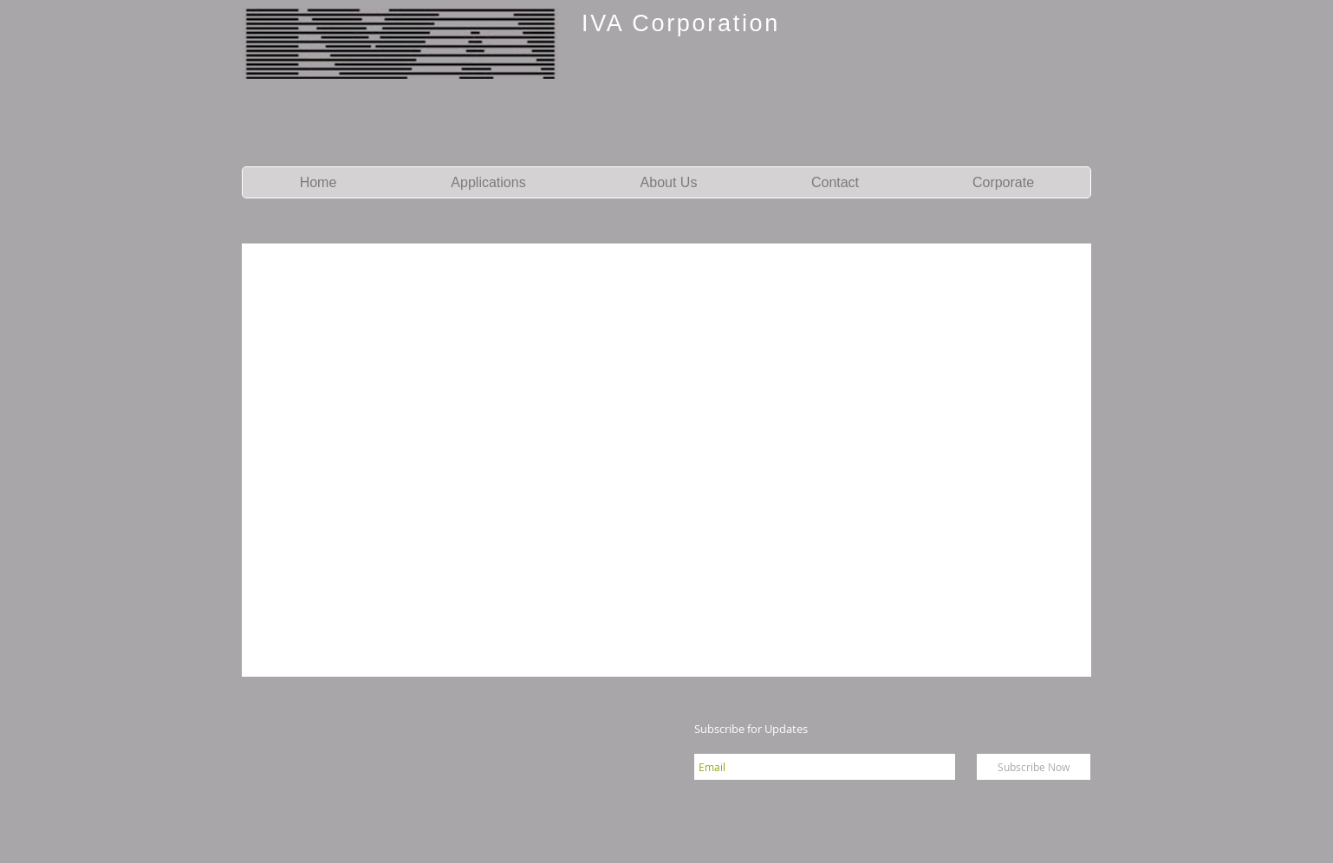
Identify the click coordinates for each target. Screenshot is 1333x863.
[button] (487, 182)
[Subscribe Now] (1033, 767)
